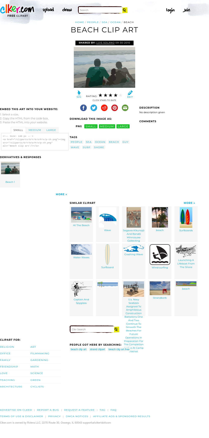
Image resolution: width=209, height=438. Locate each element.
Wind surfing (160, 256)
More (60, 194)
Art (33, 346)
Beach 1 (10, 172)
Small (18, 130)
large (123, 126)
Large (51, 130)
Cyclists (37, 386)
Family (5, 360)
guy (126, 141)
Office (5, 353)
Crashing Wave (133, 250)
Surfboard (107, 256)
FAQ (113, 409)
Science (37, 373)
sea (104, 22)
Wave (107, 219)
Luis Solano (105, 42)
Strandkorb (160, 290)
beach (114, 141)
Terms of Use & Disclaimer (21, 416)
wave (75, 147)
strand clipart (97, 349)
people (93, 22)
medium (107, 126)
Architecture (11, 386)
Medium (35, 130)
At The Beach (81, 217)
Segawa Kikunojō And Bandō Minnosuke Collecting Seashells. (133, 224)
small (91, 126)
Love (4, 373)
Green (36, 380)
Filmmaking (40, 353)
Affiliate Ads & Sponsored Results (121, 416)
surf (86, 147)
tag (102, 409)
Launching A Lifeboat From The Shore (186, 256)
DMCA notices (77, 416)
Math (35, 366)
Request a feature (79, 409)
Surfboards (186, 219)
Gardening (39, 360)
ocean (115, 22)
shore (99, 147)
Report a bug (48, 409)
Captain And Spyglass (81, 292)
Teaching (7, 380)
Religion (7, 346)
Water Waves (81, 251)
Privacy (54, 416)
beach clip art (78, 349)
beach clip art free (118, 349)
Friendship (9, 366)
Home (79, 22)
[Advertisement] (34, 71)
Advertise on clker (16, 409)
